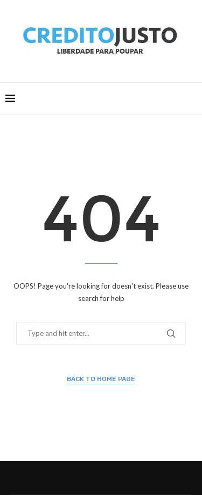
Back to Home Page (101, 379)
